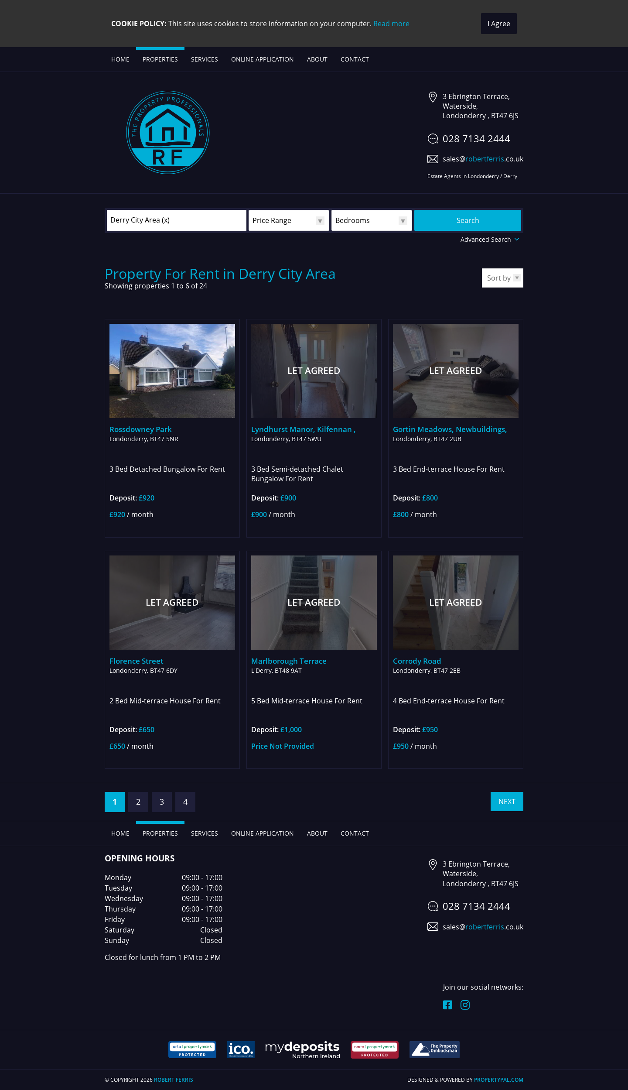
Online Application (262, 59)
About (317, 59)
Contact (355, 59)
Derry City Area (140, 219)
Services (204, 59)
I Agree (499, 23)
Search (468, 220)
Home (120, 59)
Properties (160, 59)
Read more (391, 23)
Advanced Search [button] (491, 239)
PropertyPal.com (498, 1079)
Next (506, 801)
